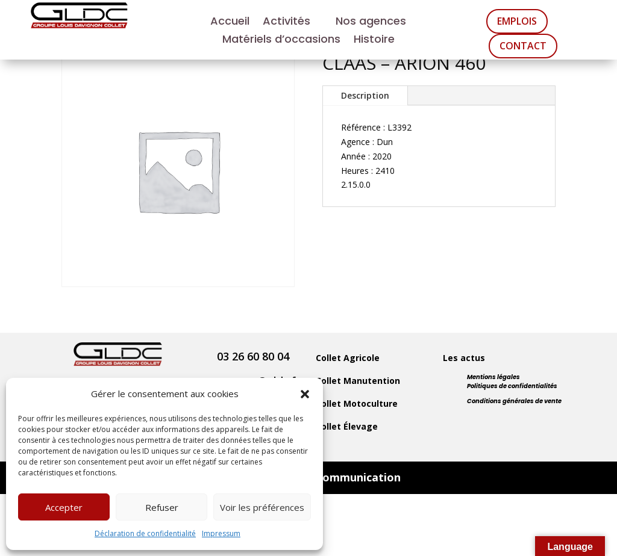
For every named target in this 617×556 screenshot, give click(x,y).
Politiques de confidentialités (512, 386)
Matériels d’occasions (281, 40)
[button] (305, 394)
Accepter (64, 507)
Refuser (161, 507)
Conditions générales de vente (514, 401)
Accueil (229, 22)
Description (365, 95)
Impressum (221, 533)
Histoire (374, 40)
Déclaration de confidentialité (145, 533)
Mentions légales (493, 376)
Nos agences (371, 22)
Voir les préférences (262, 507)
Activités (286, 22)
